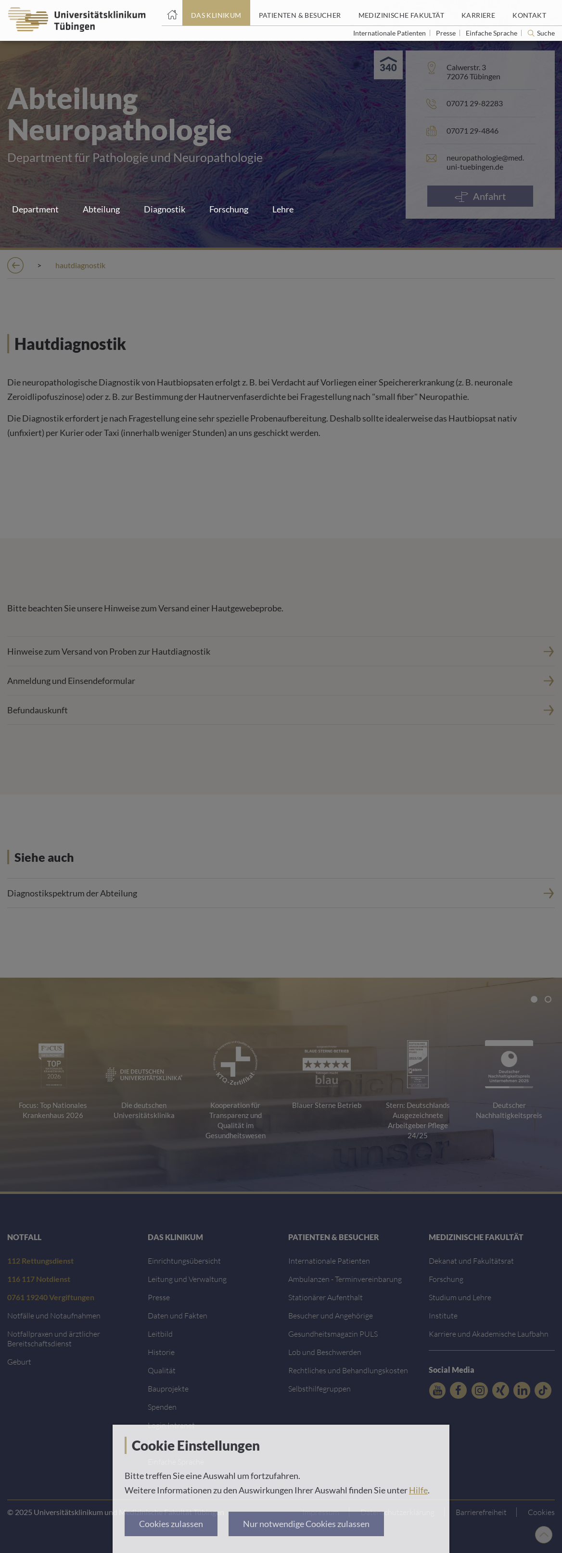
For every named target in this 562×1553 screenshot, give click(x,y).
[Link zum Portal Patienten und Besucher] (300, 13)
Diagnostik (164, 209)
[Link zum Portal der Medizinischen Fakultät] (401, 13)
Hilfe (418, 1490)
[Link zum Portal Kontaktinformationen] (529, 13)
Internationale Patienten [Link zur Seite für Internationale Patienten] (390, 33)
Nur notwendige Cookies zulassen (306, 1523)
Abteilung (101, 209)
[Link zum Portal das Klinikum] (216, 13)
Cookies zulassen (171, 1523)
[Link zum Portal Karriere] (478, 13)
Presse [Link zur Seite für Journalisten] (446, 33)
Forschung (228, 209)
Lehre (283, 209)
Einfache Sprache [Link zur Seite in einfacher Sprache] (492, 33)
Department (35, 209)
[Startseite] (172, 13)
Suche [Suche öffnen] (546, 33)
